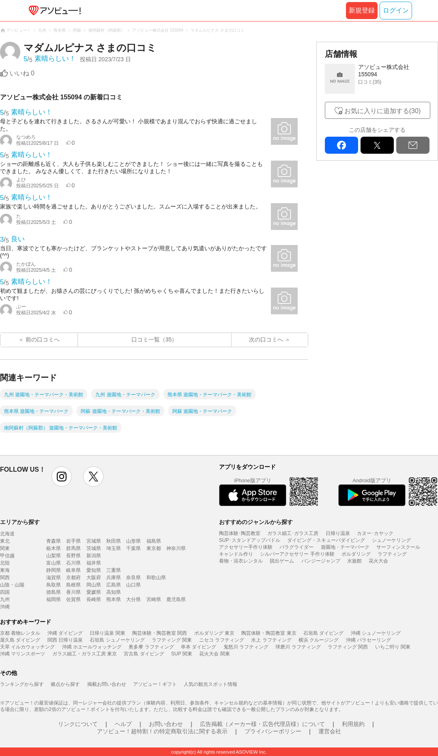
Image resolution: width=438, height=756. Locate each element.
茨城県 (93, 548)
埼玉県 (113, 548)
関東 (5, 548)
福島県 (153, 541)
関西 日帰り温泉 (65, 640)
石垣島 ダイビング (323, 633)
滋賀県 (53, 577)
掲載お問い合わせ (106, 684)
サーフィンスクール (398, 547)
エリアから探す (20, 522)
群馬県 (73, 548)
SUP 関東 (181, 654)
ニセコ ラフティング (221, 640)
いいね (22, 73)
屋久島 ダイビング (20, 640)
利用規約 (353, 724)
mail (412, 145)
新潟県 (93, 555)
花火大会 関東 (214, 654)
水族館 (354, 561)
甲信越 (7, 555)
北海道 (7, 534)
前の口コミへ (43, 339)
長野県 (73, 555)
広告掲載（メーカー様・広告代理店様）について (262, 724)
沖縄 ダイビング (65, 633)
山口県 (133, 585)
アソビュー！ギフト (155, 684)
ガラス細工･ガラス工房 (292, 533)
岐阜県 (73, 570)
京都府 (73, 577)
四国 (5, 592)
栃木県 (53, 548)
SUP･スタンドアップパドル (249, 540)
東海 (5, 570)
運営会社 (329, 731)
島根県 (73, 585)
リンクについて (78, 724)
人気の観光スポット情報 (210, 684)
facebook (341, 145)
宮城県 (93, 541)
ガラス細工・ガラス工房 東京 (84, 654)
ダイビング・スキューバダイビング (326, 540)
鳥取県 (53, 585)
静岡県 (53, 570)
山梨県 (53, 555)
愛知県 (93, 570)
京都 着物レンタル (20, 633)
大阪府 (93, 577)
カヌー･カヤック (375, 533)
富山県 (53, 563)
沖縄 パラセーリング (368, 640)
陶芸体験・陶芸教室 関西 (159, 633)
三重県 (113, 570)
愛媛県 (93, 592)
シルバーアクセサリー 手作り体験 (297, 554)
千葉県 (133, 548)
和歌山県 (156, 577)
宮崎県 (153, 599)
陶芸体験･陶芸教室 (239, 533)
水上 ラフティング (271, 640)
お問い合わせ (166, 724)
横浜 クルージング (318, 640)
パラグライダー (296, 547)
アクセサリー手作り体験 (246, 547)
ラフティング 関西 (348, 647)
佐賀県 (73, 599)
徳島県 (53, 592)
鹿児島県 (176, 599)
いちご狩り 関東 (392, 647)
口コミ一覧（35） (154, 339)
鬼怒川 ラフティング (245, 647)
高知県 (113, 592)
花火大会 (378, 561)
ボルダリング (356, 554)
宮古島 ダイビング (144, 654)
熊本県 (113, 599)
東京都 (153, 548)
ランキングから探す (22, 684)
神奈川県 (176, 548)
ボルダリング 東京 (214, 633)
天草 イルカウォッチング (27, 647)
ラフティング (392, 554)
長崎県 (93, 599)
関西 (5, 577)
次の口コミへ (266, 339)
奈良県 (133, 577)
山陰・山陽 (12, 585)
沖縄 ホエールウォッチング (92, 647)
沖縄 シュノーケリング (376, 633)
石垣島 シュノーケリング (117, 640)
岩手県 (73, 541)
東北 (5, 541)
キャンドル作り (236, 554)
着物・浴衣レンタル (241, 561)
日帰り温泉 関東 (107, 633)
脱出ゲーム (282, 561)
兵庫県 (113, 577)
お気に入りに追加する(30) (382, 110)
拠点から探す (65, 684)
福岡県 (53, 599)
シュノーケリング (391, 540)
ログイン (396, 10)
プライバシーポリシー (273, 731)
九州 (5, 599)
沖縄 (5, 607)
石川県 (73, 563)
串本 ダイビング (198, 647)
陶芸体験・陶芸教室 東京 (268, 633)
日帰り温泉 (338, 533)
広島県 (113, 585)
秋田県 (113, 541)
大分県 (133, 599)
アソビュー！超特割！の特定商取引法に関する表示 (162, 731)
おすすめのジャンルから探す (256, 522)
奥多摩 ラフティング (151, 647)
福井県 (93, 563)
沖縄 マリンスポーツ (22, 654)
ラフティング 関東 (172, 640)
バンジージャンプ (320, 561)
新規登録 (362, 10)
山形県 (133, 541)
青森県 (53, 541)
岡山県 (93, 585)
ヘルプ (123, 724)
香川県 (73, 592)
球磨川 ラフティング (297, 647)
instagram (62, 476)
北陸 (5, 563)
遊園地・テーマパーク (345, 547)
